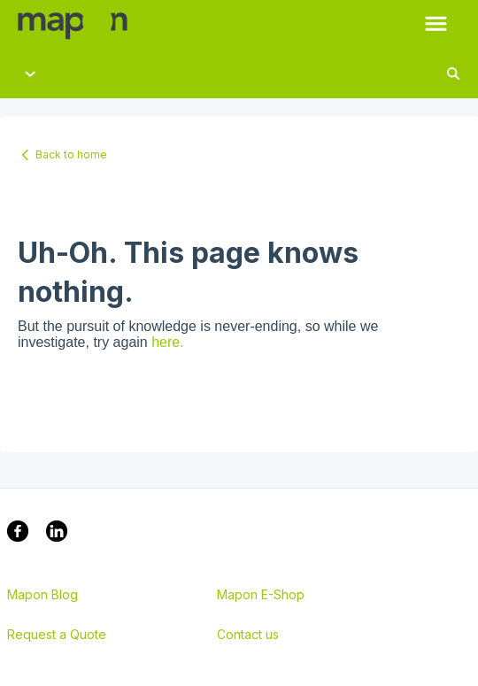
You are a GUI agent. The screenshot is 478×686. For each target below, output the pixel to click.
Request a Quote (56, 635)
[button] (436, 24)
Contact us (248, 635)
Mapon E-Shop (261, 595)
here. (167, 342)
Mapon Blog (42, 595)
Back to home (71, 154)
